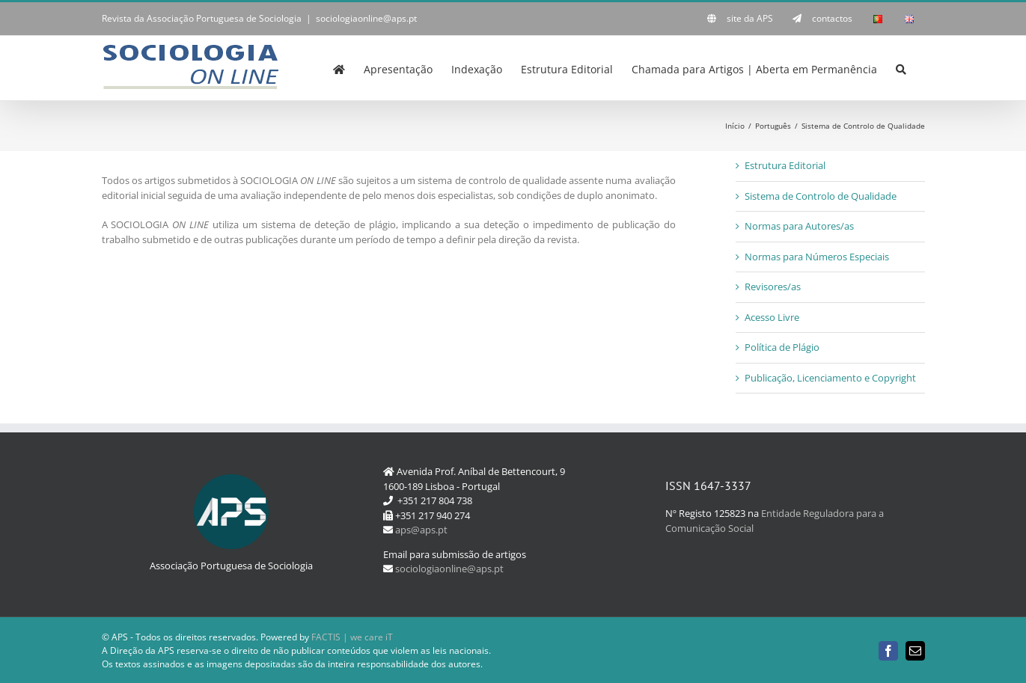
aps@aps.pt (421, 529)
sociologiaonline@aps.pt (366, 18)
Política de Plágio (782, 347)
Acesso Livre (772, 317)
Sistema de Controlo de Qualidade (821, 196)
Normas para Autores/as (799, 226)
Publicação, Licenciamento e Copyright (830, 378)
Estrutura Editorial (785, 165)
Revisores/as (773, 286)
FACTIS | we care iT (352, 637)
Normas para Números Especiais (817, 256)
